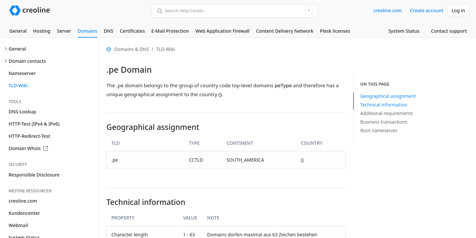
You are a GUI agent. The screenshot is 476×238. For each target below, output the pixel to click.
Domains (87, 31)
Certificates (132, 31)
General (17, 31)
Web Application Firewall (222, 31)
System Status (403, 31)
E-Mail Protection (170, 31)
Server (64, 31)
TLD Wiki (18, 85)
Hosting (41, 31)
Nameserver (22, 73)
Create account (426, 10)
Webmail (18, 225)
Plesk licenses (335, 31)
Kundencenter (24, 213)
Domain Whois (28, 148)
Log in (458, 10)
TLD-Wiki (165, 49)
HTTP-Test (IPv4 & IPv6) (34, 124)
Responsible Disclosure (34, 175)
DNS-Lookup (22, 111)
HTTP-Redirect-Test (29, 136)
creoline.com (387, 10)
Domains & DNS (131, 49)
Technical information (383, 104)
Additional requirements (386, 113)
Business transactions (384, 122)
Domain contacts (27, 61)
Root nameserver (379, 130)
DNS (108, 31)
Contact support (449, 31)
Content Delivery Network (284, 31)
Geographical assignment (388, 96)
